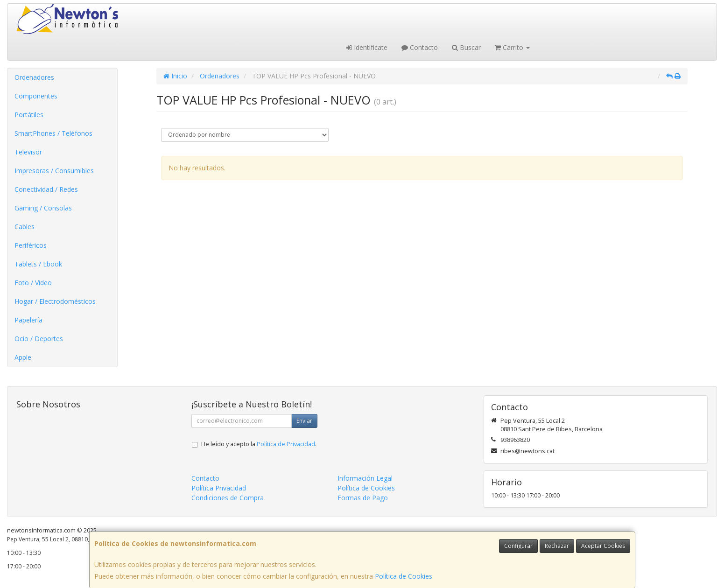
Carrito (512, 47)
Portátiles (28, 114)
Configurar (518, 546)
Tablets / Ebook (38, 263)
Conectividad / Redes (46, 189)
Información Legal (365, 478)
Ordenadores (34, 77)
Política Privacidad (218, 487)
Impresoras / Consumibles (54, 170)
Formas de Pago (362, 497)
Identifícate (366, 47)
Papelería (28, 319)
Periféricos (30, 245)
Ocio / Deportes (38, 338)
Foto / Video (33, 282)
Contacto (419, 47)
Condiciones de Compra (227, 497)
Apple (22, 357)
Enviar (304, 421)
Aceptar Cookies (603, 546)
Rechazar (557, 546)
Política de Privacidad (286, 444)
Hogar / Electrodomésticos (55, 301)
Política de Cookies (403, 576)
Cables (24, 226)
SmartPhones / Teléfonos (53, 133)
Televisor (28, 151)
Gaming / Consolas (43, 207)
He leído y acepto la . (258, 444)
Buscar (466, 47)
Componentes (35, 95)
